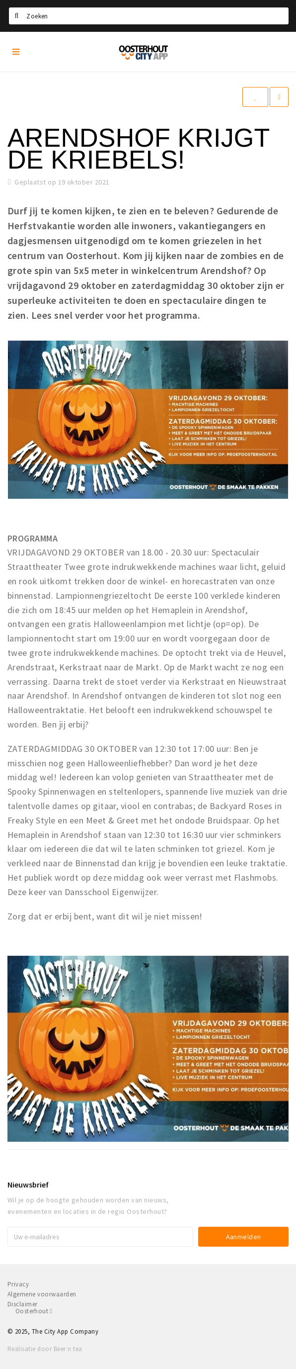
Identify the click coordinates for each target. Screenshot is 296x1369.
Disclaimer (22, 1304)
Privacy (18, 1284)
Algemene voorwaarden (41, 1294)
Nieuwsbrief (28, 1184)
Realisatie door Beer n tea (44, 1349)
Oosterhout (33, 1311)
